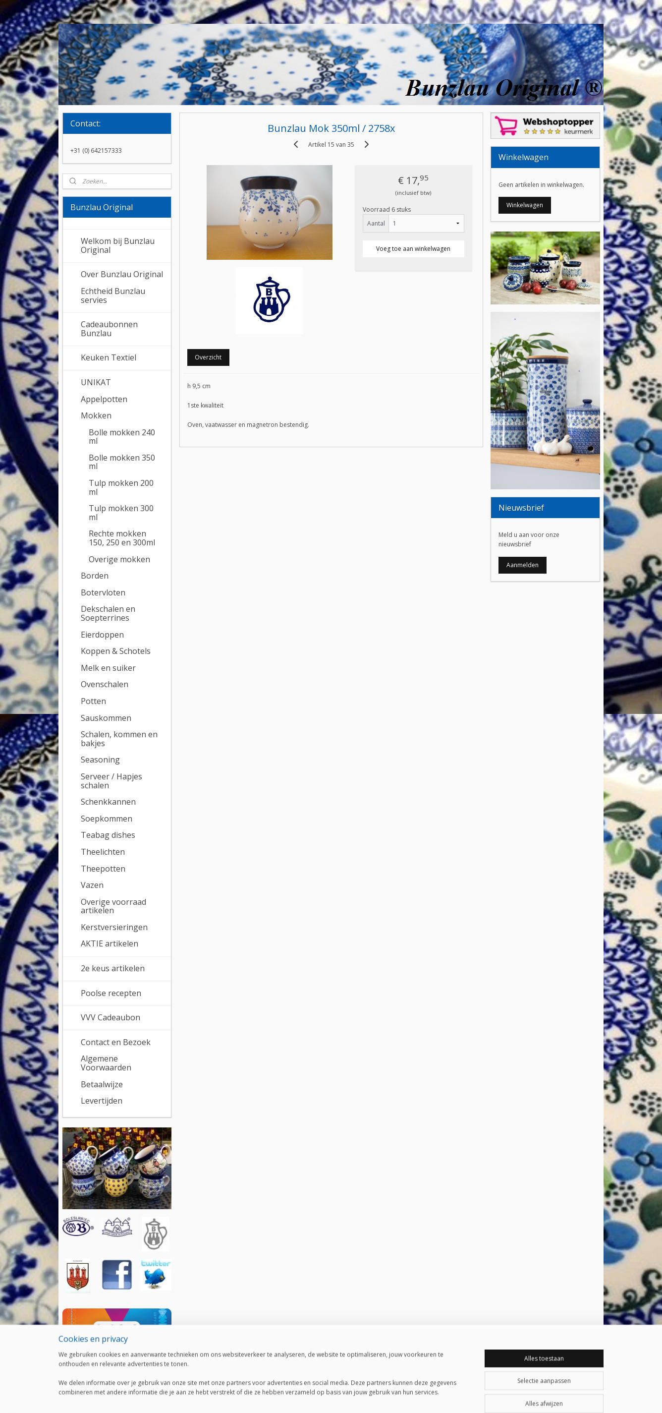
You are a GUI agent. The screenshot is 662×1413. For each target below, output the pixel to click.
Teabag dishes (108, 834)
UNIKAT (96, 382)
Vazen (92, 885)
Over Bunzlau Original (122, 274)
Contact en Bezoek (116, 1042)
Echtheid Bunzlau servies (113, 295)
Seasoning (100, 759)
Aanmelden (522, 565)
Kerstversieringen (114, 927)
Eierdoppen (102, 634)
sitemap (297, 1395)
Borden (95, 575)
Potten (93, 701)
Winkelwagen (524, 205)
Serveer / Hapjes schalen (111, 781)
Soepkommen (106, 818)
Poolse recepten (111, 993)
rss (318, 1395)
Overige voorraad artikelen (113, 906)
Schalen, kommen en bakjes (119, 739)
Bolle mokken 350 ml (122, 462)
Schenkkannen (108, 801)
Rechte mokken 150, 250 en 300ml (122, 538)
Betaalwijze (102, 1084)
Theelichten (103, 851)
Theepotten (103, 868)
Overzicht (208, 357)
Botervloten (103, 592)
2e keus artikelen (113, 968)
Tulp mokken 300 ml (121, 513)
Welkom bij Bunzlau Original (118, 245)
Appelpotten (104, 399)
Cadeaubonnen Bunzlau (109, 329)
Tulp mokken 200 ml (121, 487)
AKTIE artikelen (109, 943)
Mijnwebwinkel (442, 1395)
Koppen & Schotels (116, 651)
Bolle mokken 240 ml (122, 437)
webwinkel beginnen (356, 1395)
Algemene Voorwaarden (106, 1063)
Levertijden (101, 1100)
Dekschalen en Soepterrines (108, 613)
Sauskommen (106, 717)
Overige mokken (119, 559)
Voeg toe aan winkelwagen (413, 248)
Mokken (96, 415)
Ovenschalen (104, 684)
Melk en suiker (108, 667)
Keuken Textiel (108, 357)
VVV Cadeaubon (110, 1017)
